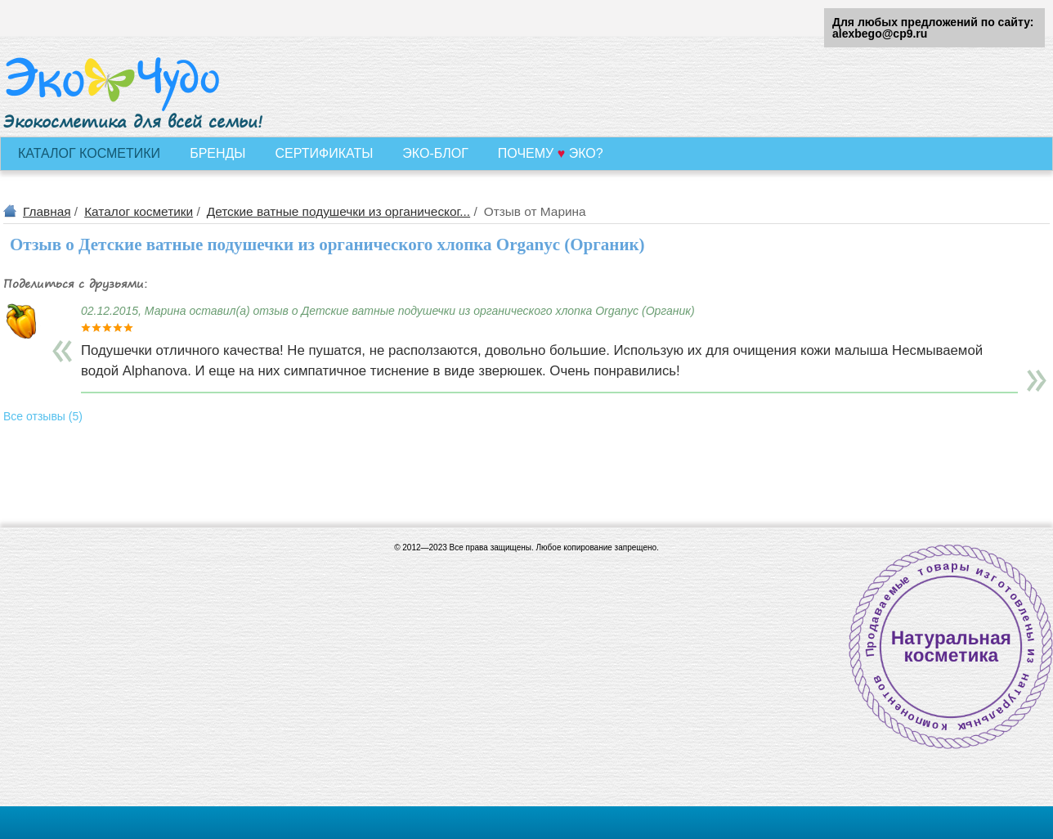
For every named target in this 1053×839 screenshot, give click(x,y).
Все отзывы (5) (43, 416)
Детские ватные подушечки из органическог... (338, 211)
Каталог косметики (138, 211)
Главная (47, 211)
